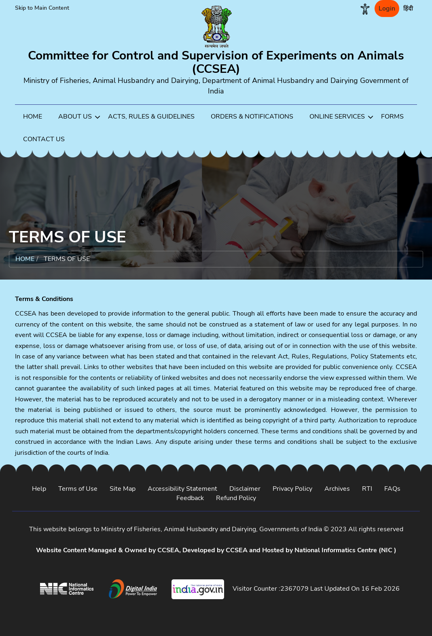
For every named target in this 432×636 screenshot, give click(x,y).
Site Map (123, 488)
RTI (367, 488)
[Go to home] (216, 60)
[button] (365, 8)
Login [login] (387, 8)
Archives (337, 488)
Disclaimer (244, 488)
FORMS (392, 116)
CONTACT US (44, 139)
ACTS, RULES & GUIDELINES (151, 116)
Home (24, 258)
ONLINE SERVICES (341, 117)
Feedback (190, 498)
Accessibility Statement (182, 488)
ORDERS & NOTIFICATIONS (252, 116)
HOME (32, 116)
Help (39, 488)
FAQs (392, 488)
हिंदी (408, 8)
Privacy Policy (292, 488)
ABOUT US (79, 117)
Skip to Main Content (42, 8)
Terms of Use (77, 488)
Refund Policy (236, 498)
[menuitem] (32, 116)
